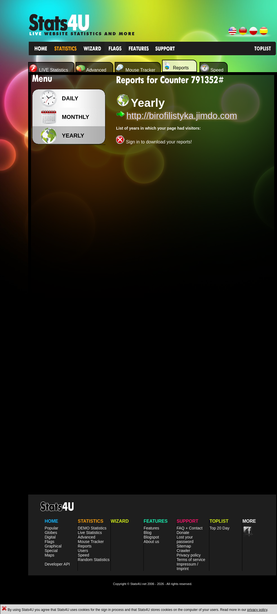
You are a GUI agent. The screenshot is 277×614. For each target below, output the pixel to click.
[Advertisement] (70, 236)
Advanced (86, 537)
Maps (49, 555)
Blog (148, 532)
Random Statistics (94, 559)
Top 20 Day (219, 528)
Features (151, 528)
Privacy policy (189, 555)
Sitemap (184, 546)
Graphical (53, 546)
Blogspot (151, 537)
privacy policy (257, 610)
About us (151, 541)
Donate (183, 532)
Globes (51, 532)
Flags (49, 541)
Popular (51, 528)
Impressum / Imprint (187, 566)
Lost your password (185, 539)
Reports (85, 546)
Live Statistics (90, 532)
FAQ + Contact (190, 528)
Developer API (57, 564)
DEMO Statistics (92, 528)
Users (83, 550)
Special (51, 550)
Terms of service (191, 559)
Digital (50, 537)
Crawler (183, 550)
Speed (83, 555)
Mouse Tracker (91, 541)
